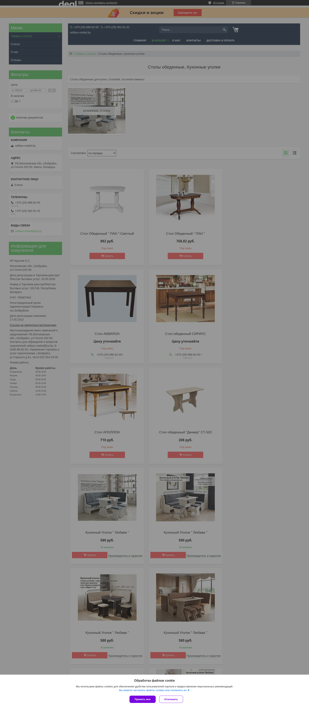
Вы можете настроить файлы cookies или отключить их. (153, 690)
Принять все (143, 699)
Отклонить (171, 699)
